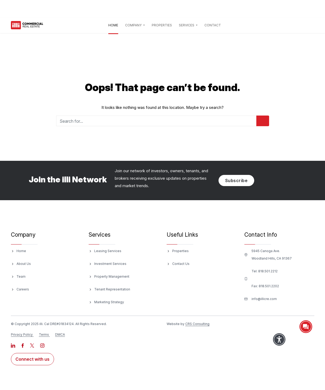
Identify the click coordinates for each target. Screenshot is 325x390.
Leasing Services (107, 251)
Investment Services (110, 264)
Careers (23, 289)
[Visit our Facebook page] (23, 345)
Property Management (111, 276)
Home (114, 24)
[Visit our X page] (32, 345)
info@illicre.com (264, 299)
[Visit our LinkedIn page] (13, 345)
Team (21, 276)
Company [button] (133, 25)
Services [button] (187, 25)
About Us (24, 264)
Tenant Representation (112, 289)
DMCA (60, 334)
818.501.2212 (268, 271)
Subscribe (236, 180)
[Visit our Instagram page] (42, 345)
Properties (162, 25)
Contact (212, 25)
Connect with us (32, 359)
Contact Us (181, 264)
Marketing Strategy (109, 302)
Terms (44, 334)
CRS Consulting (197, 324)
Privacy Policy (22, 334)
